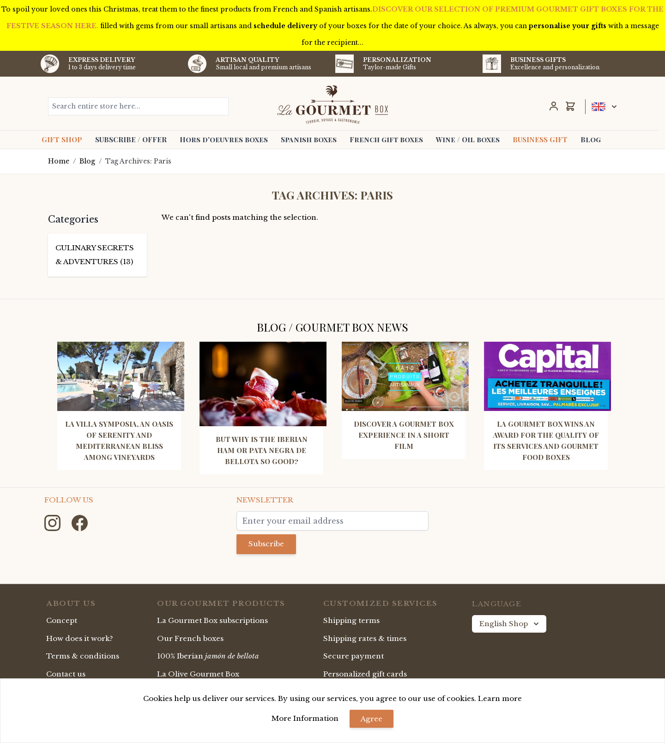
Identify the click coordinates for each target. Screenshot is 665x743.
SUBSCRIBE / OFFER (131, 139)
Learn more (500, 698)
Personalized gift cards (365, 674)
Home (58, 161)
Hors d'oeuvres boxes (224, 139)
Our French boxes (190, 638)
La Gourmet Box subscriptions (212, 620)
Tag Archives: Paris (138, 161)
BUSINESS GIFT (540, 139)
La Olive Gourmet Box (198, 674)
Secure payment (353, 656)
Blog (590, 139)
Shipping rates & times (364, 638)
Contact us (65, 674)
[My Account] (553, 106)
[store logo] (333, 104)
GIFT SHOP (62, 139)
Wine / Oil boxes (468, 139)
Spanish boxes (309, 139)
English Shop (510, 623)
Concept (61, 620)
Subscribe (266, 543)
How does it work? (79, 638)
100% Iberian (208, 656)
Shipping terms (351, 620)
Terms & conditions (82, 656)
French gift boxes (386, 139)
